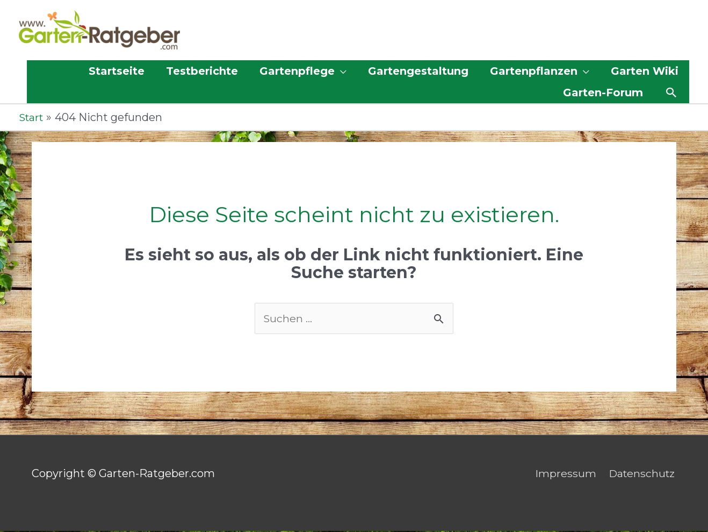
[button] (671, 93)
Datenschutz (642, 474)
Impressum (563, 474)
